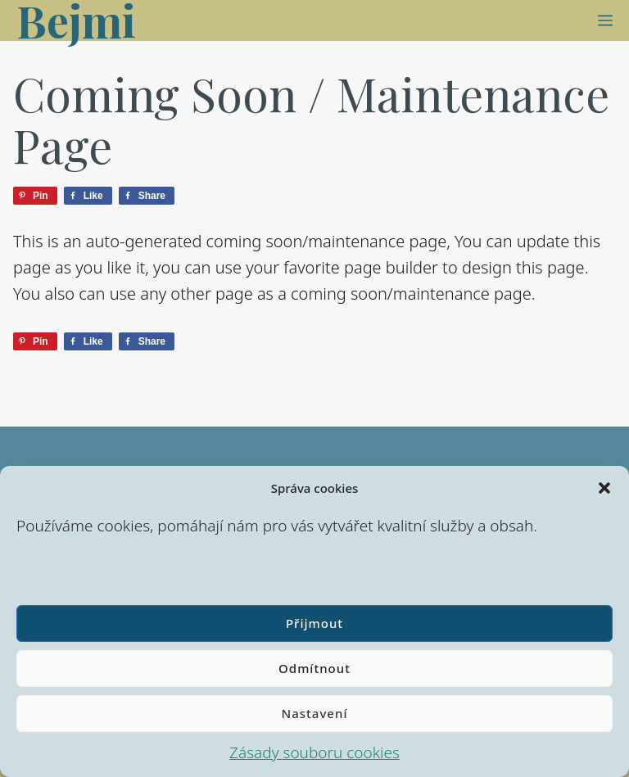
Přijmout (314, 623)
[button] (604, 488)
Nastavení (315, 713)
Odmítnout (314, 668)
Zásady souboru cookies (314, 752)
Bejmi (76, 20)
